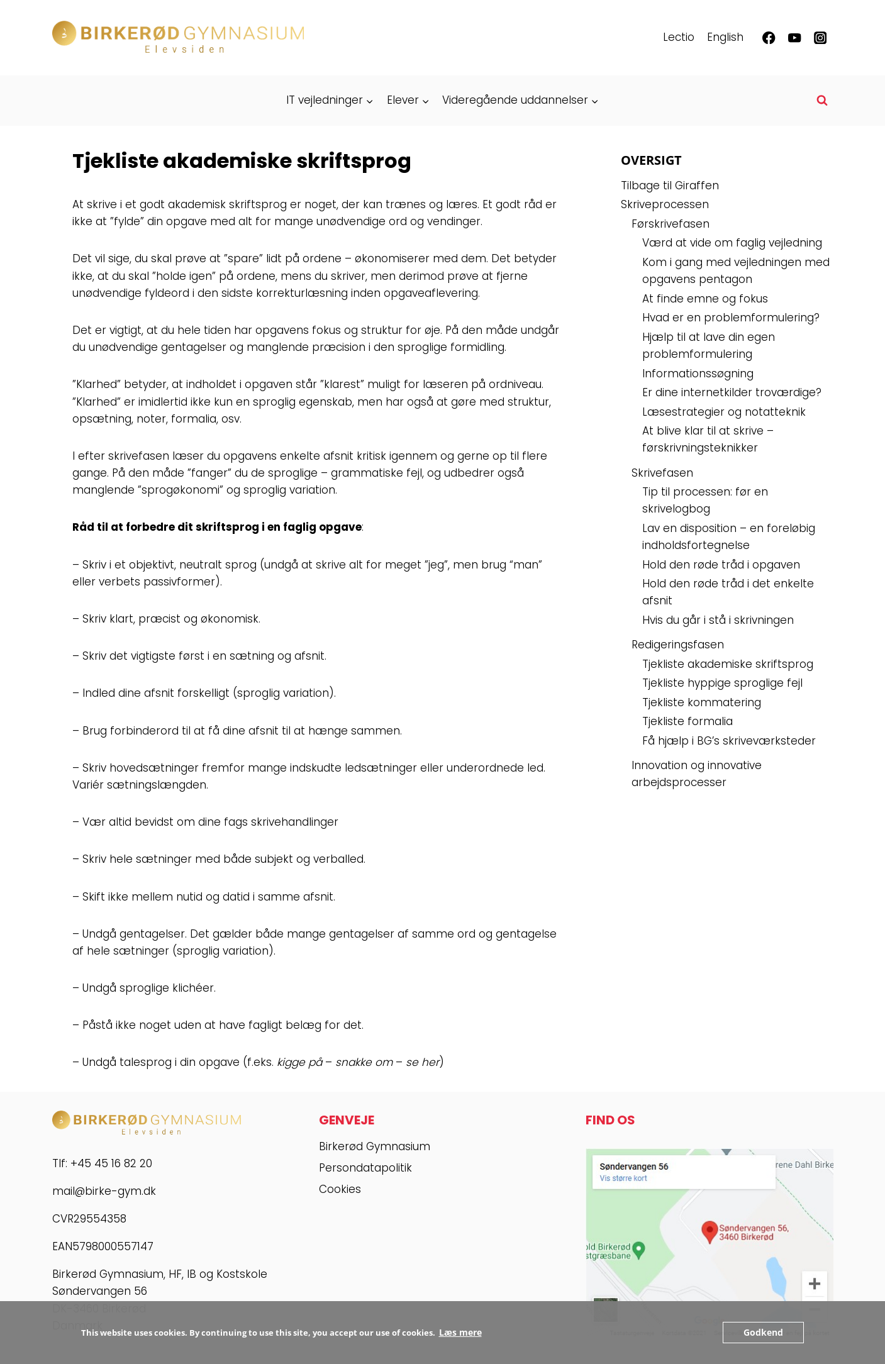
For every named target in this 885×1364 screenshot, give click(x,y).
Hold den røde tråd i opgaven (721, 564)
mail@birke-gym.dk (104, 1191)
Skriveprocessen (665, 204)
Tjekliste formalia (687, 721)
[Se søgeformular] (822, 100)
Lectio (678, 37)
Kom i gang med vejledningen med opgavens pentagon (736, 271)
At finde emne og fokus (705, 298)
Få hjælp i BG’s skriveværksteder (729, 740)
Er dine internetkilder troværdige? (731, 392)
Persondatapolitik (365, 1167)
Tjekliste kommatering (701, 702)
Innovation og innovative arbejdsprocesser (697, 774)
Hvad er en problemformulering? (731, 317)
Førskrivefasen (671, 223)
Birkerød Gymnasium (374, 1146)
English (725, 37)
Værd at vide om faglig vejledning (732, 242)
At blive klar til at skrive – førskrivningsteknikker (708, 439)
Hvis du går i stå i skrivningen (718, 620)
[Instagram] (820, 38)
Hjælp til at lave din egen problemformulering (708, 346)
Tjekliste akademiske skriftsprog (727, 664)
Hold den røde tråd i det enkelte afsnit (728, 592)
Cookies (340, 1189)
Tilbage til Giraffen (670, 185)
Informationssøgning (698, 373)
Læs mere (459, 1332)
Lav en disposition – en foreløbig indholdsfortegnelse (728, 537)
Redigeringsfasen (678, 644)
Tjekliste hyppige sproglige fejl (722, 682)
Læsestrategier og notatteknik (724, 411)
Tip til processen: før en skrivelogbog (705, 500)
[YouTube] (795, 38)
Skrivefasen (662, 472)
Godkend (765, 1332)
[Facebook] (769, 38)
